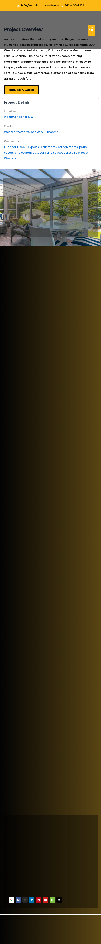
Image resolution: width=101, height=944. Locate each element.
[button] (91, 30)
